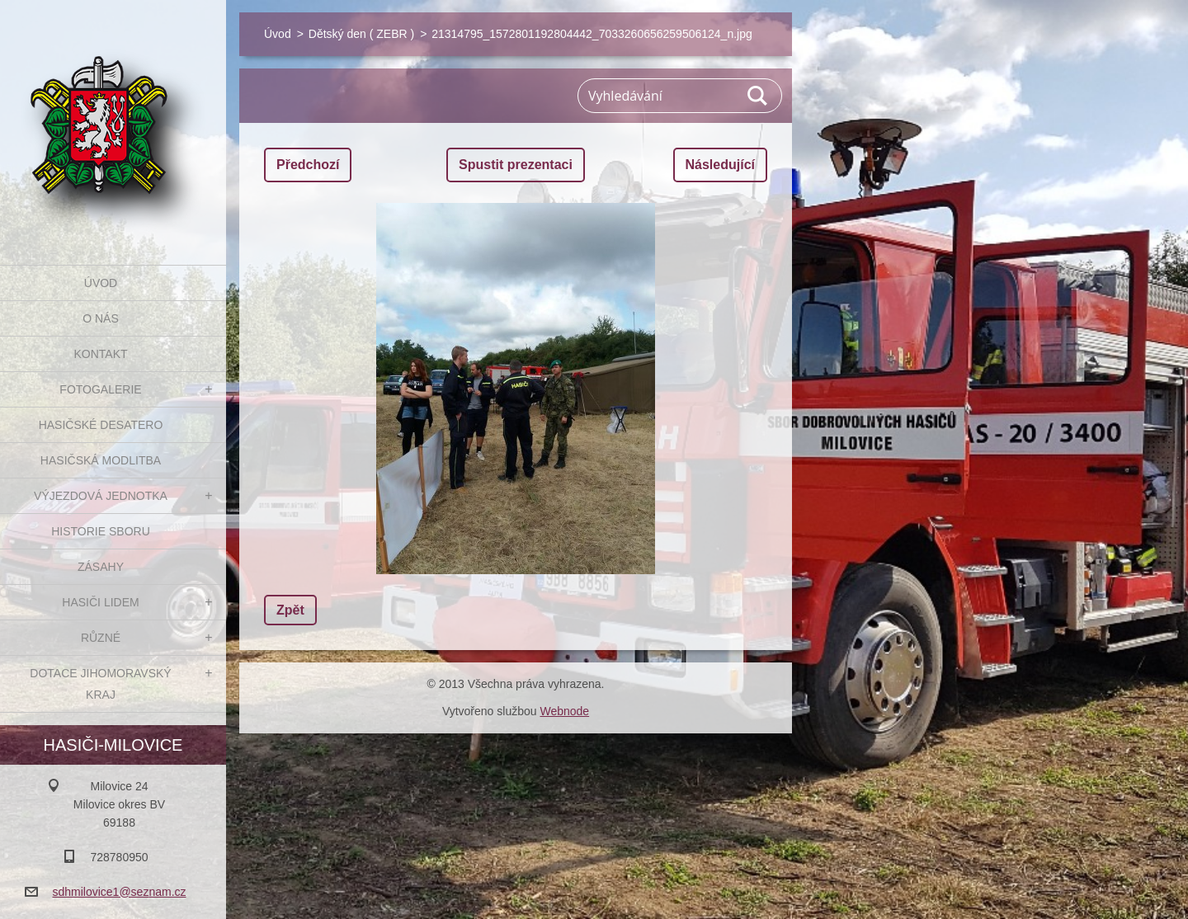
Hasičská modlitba (100, 460)
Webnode (564, 711)
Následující (720, 165)
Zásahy (101, 566)
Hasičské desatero (101, 424)
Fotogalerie (100, 389)
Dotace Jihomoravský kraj (100, 684)
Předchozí (307, 165)
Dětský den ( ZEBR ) (361, 33)
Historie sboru (100, 531)
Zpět (290, 610)
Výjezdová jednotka (100, 495)
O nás (100, 318)
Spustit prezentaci (516, 165)
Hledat (758, 95)
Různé (100, 637)
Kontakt (100, 354)
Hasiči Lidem (100, 602)
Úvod (100, 283)
